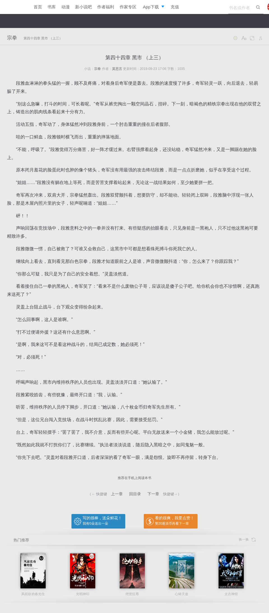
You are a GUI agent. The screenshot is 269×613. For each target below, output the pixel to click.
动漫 (65, 6)
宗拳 (12, 38)
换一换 (247, 539)
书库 (51, 6)
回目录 (135, 494)
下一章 (153, 494)
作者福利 (105, 6)
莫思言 (117, 69)
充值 (175, 6)
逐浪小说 (14, 7)
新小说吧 (83, 6)
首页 (38, 6)
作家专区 (128, 6)
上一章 (117, 494)
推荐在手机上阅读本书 (134, 478)
